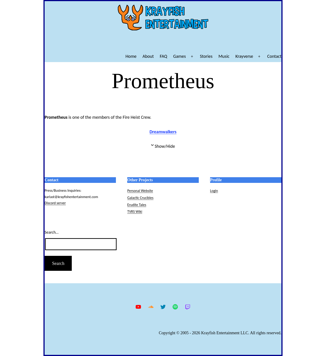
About (148, 56)
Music (223, 56)
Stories (206, 56)
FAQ (163, 56)
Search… (51, 232)
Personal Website (140, 191)
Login (214, 191)
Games (179, 56)
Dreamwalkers (163, 131)
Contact (274, 56)
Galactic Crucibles (140, 198)
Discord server (55, 203)
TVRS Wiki (134, 211)
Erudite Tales (136, 205)
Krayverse (244, 56)
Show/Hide (165, 146)
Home (131, 56)
